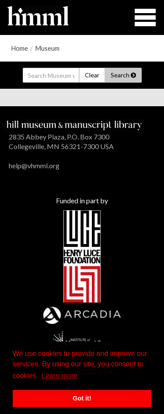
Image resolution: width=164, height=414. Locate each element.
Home (19, 48)
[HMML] (74, 124)
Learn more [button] (59, 375)
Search (123, 75)
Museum (47, 48)
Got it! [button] (82, 398)
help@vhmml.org (34, 165)
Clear (92, 75)
